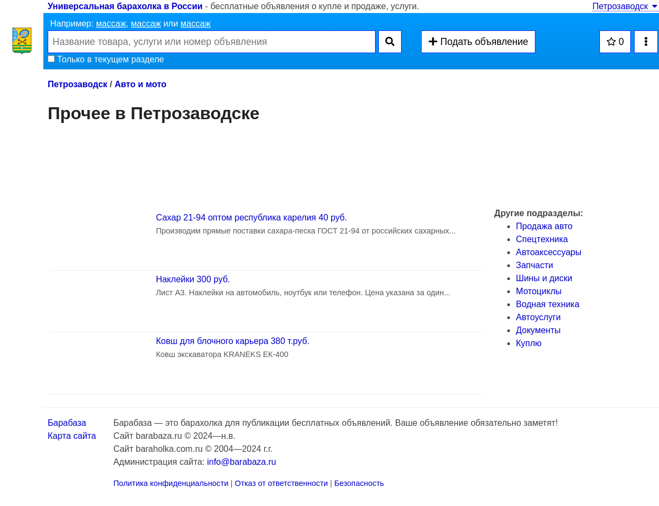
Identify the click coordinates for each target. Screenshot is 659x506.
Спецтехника (542, 239)
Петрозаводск (625, 6)
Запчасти (534, 265)
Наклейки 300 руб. (193, 279)
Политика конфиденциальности (170, 483)
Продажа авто (544, 226)
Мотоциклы (538, 291)
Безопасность (359, 483)
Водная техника (547, 304)
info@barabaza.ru (241, 461)
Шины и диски (544, 278)
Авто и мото (140, 84)
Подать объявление (478, 41)
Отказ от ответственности (281, 483)
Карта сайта (72, 435)
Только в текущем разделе (106, 59)
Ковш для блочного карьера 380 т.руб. (232, 341)
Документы (538, 330)
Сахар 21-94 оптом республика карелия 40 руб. (251, 217)
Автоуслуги (538, 317)
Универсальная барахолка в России (125, 6)
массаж (111, 23)
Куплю (528, 343)
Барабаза (67, 422)
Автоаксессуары (549, 252)
